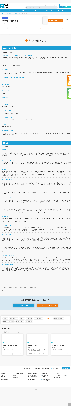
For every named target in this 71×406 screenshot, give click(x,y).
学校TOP (6, 25)
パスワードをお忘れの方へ (46, 398)
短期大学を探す (4, 395)
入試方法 (27, 25)
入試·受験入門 (15, 396)
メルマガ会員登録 (45, 400)
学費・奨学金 (36, 25)
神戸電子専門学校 (17, 10)
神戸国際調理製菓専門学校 (10, 364)
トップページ (3, 10)
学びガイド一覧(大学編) (32, 394)
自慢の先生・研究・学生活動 (25, 28)
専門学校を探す (9, 10)
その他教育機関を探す (5, 398)
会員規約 (43, 395)
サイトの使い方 (57, 398)
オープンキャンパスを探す (18, 392)
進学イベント (15, 394)
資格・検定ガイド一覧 (31, 398)
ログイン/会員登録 (45, 394)
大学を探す (3, 394)
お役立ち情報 (56, 392)
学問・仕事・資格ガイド (32, 392)
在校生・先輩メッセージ (9, 28)
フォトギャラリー (39, 28)
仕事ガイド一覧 (30, 397)
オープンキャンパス (47, 25)
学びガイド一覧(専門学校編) (32, 395)
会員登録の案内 (44, 397)
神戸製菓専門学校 (32, 364)
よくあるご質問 (57, 396)
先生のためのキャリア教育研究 (60, 394)
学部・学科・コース (16, 25)
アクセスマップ (51, 28)
